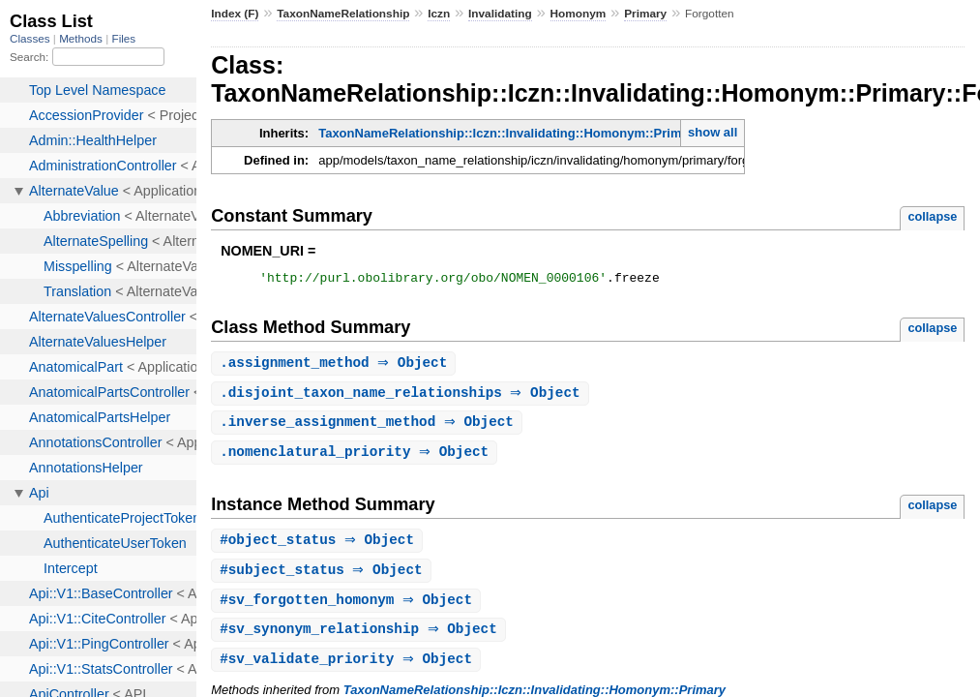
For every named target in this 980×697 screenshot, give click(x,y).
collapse (932, 216)
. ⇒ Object (336, 366)
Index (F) (234, 13)
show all (712, 132)
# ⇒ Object (319, 547)
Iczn (439, 13)
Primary (645, 13)
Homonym (578, 13)
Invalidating (500, 13)
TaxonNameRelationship (343, 13)
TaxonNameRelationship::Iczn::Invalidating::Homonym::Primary (509, 133)
